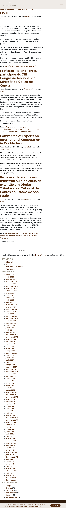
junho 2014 (10, 432)
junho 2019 (10, 328)
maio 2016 (10, 385)
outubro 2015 (11, 399)
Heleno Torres (40, 255)
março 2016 (10, 390)
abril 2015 (9, 413)
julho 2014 (10, 429)
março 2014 (10, 439)
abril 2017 (9, 362)
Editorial (9, 262)
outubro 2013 (11, 443)
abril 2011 (9, 473)
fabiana (27, 17)
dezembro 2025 (12, 286)
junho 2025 (10, 295)
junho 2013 (10, 450)
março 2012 (10, 469)
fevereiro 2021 (11, 309)
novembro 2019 (12, 321)
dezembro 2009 (12, 480)
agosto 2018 (10, 344)
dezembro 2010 (12, 478)
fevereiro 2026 (11, 282)
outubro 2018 (11, 339)
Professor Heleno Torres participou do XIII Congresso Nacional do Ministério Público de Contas (18, 78)
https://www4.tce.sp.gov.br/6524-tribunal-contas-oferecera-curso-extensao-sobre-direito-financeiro (19, 235)
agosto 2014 (10, 427)
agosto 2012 (10, 462)
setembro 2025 (12, 291)
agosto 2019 (10, 325)
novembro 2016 (12, 372)
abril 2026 (10, 277)
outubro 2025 (11, 288)
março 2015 (10, 415)
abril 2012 (9, 466)
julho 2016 (10, 381)
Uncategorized (11, 497)
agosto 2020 (11, 312)
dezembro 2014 (12, 418)
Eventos (3, 19)
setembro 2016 (12, 376)
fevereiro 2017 (11, 367)
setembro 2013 (11, 445)
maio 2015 (10, 411)
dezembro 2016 (12, 369)
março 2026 (10, 279)
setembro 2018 (12, 342)
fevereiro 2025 (11, 305)
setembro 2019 (12, 323)
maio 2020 (10, 314)
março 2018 (10, 351)
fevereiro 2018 (11, 353)
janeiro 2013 (10, 455)
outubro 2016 (11, 374)
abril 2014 (9, 436)
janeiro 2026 (11, 284)
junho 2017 (10, 358)
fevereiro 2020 (11, 316)
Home (8, 264)
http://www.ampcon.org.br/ (15, 127)
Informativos (5, 149)
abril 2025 (10, 300)
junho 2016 (10, 383)
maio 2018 (10, 348)
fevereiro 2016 (11, 392)
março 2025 (10, 302)
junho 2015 (10, 409)
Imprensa (9, 490)
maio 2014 (10, 434)
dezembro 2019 (12, 318)
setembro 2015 (11, 402)
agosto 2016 (10, 379)
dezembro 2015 (12, 395)
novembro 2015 (12, 397)
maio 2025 (10, 298)
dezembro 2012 (12, 457)
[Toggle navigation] (61, 4)
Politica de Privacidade (15, 267)
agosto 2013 (10, 448)
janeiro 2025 (11, 307)
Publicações (10, 269)
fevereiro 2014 (11, 441)
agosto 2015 (10, 404)
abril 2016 (9, 388)
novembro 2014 (12, 420)
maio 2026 (10, 275)
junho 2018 (10, 346)
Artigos (9, 486)
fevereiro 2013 (11, 452)
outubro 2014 (11, 422)
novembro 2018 (12, 337)
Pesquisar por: (8, 242)
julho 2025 (10, 293)
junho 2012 (10, 464)
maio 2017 (10, 360)
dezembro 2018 (12, 335)
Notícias (9, 495)
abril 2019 (9, 330)
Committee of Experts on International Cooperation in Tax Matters (20, 139)
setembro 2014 (12, 425)
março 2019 (10, 332)
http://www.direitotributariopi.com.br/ (20, 66)
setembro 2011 (11, 471)
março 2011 (10, 475)
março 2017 (10, 365)
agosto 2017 (10, 355)
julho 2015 (10, 406)
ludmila (26, 147)
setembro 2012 (11, 459)
